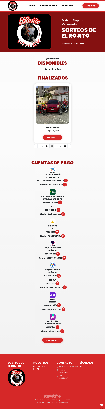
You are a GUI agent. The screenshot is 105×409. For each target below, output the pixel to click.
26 (57, 146)
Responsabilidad (63, 400)
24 (47, 146)
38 (65, 146)
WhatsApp (52, 340)
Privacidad (51, 400)
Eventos (90, 6)
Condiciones (40, 400)
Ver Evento (52, 137)
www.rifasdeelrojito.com (68, 366)
